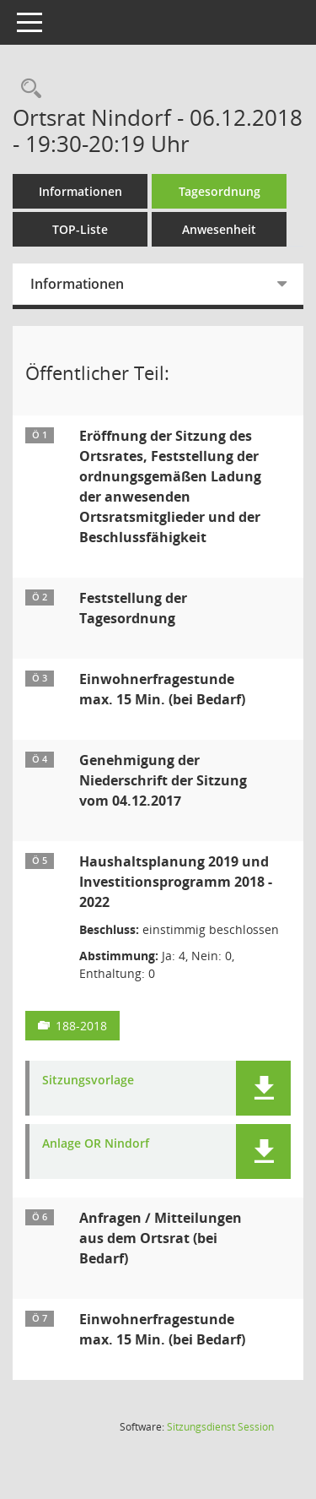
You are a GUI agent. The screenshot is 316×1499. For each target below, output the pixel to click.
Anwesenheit (219, 229)
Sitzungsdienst (220, 1427)
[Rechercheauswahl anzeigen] (27, 89)
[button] (263, 1088)
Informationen (80, 191)
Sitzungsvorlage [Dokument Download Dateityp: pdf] (88, 1080)
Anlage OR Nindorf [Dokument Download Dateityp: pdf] (95, 1144)
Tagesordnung (219, 191)
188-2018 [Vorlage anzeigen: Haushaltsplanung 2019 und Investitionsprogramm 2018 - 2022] (81, 1026)
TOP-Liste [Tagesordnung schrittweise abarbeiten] (80, 229)
